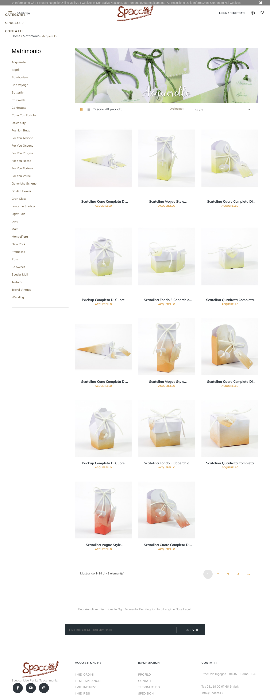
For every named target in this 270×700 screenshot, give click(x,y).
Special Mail (20, 274)
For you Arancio (22, 138)
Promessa (18, 252)
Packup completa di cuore (103, 300)
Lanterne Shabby (23, 206)
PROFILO (144, 674)
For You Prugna (22, 153)
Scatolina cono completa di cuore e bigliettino (103, 201)
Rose (15, 259)
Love (15, 221)
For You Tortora (22, 168)
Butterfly (17, 92)
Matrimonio (26, 51)
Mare (15, 229)
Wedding (18, 297)
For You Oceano (22, 145)
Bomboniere (20, 77)
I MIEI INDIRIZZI (85, 687)
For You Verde (21, 176)
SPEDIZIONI (146, 693)
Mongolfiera (20, 236)
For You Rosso (21, 161)
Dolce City (19, 123)
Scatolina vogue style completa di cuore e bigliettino (167, 201)
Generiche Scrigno (24, 183)
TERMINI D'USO (149, 687)
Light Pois (18, 214)
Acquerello (19, 62)
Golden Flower (21, 191)
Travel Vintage (21, 290)
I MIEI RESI (82, 693)
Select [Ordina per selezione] (223, 109)
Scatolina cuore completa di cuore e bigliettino (230, 201)
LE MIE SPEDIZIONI (88, 681)
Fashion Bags (21, 130)
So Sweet (18, 267)
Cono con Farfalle (24, 115)
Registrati (237, 13)
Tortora (17, 282)
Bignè (16, 70)
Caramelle (18, 100)
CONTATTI (145, 681)
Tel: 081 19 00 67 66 (215, 686)
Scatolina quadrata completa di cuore (230, 300)
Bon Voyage (20, 85)
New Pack (18, 244)
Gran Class (19, 199)
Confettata (19, 108)
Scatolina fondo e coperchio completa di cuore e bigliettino (167, 300)
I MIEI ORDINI (84, 674)
